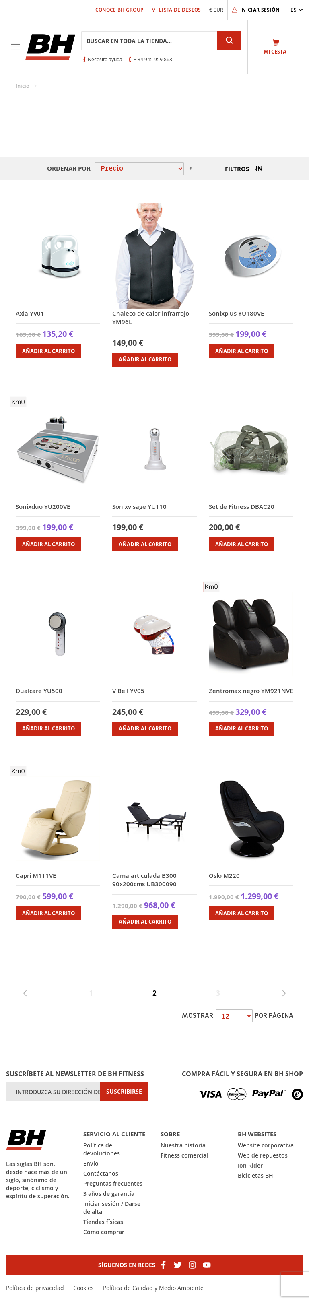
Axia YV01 (30, 313)
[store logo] (50, 47)
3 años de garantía (108, 1193)
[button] (296, 9)
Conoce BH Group (119, 9)
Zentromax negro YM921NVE (251, 691)
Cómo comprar (103, 1232)
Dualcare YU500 (39, 691)
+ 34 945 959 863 (153, 59)
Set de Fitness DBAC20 (241, 506)
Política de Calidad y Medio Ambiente (153, 1288)
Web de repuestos (263, 1155)
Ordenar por (69, 168)
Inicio (23, 85)
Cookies (83, 1288)
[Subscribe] (124, 1091)
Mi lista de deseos (176, 9)
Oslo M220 (224, 875)
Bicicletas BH (255, 1175)
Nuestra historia (183, 1145)
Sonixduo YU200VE (43, 506)
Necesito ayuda (105, 59)
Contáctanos (100, 1173)
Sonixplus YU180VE (236, 313)
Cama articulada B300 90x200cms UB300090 (144, 879)
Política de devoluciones (101, 1149)
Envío (91, 1163)
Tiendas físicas (103, 1222)
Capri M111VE (36, 875)
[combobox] (149, 40)
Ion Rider (250, 1165)
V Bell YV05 (128, 691)
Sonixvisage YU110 (139, 506)
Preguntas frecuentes (112, 1183)
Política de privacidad (35, 1288)
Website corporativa (266, 1145)
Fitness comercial (184, 1155)
